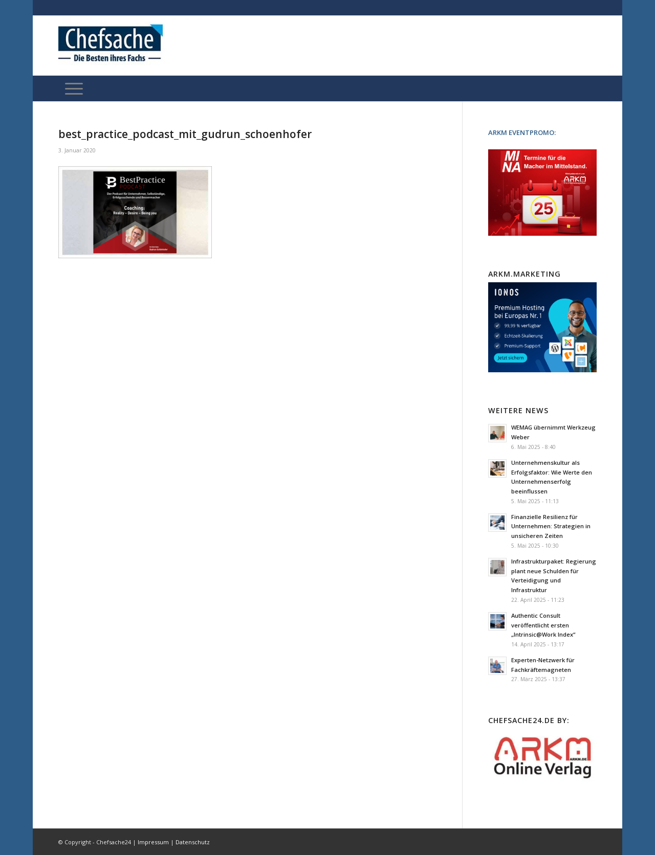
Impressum (153, 842)
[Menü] (74, 88)
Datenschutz (193, 842)
